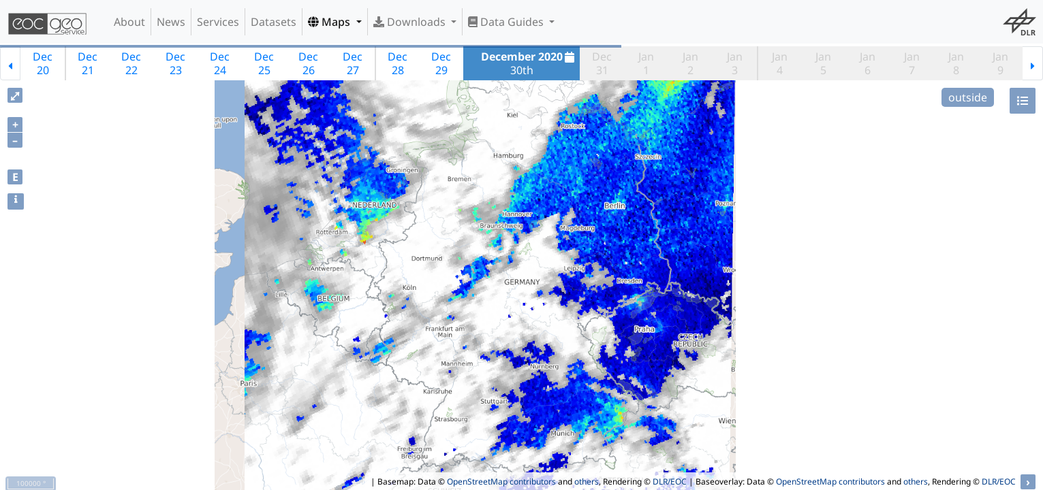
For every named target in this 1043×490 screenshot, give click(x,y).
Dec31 (602, 63)
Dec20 (42, 63)
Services (218, 21)
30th (529, 63)
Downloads (410, 21)
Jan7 (912, 63)
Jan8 (956, 63)
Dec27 (352, 63)
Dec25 (264, 63)
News (171, 21)
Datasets (273, 21)
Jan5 (823, 63)
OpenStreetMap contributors (501, 481)
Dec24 (220, 63)
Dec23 (175, 63)
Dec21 (87, 63)
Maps (330, 21)
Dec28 (397, 63)
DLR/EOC (670, 481)
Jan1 (646, 63)
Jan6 (867, 63)
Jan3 (735, 63)
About (129, 21)
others (586, 481)
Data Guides (507, 21)
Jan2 (690, 63)
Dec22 (131, 63)
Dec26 (308, 63)
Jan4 (780, 63)
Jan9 (1000, 63)
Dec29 (441, 63)
